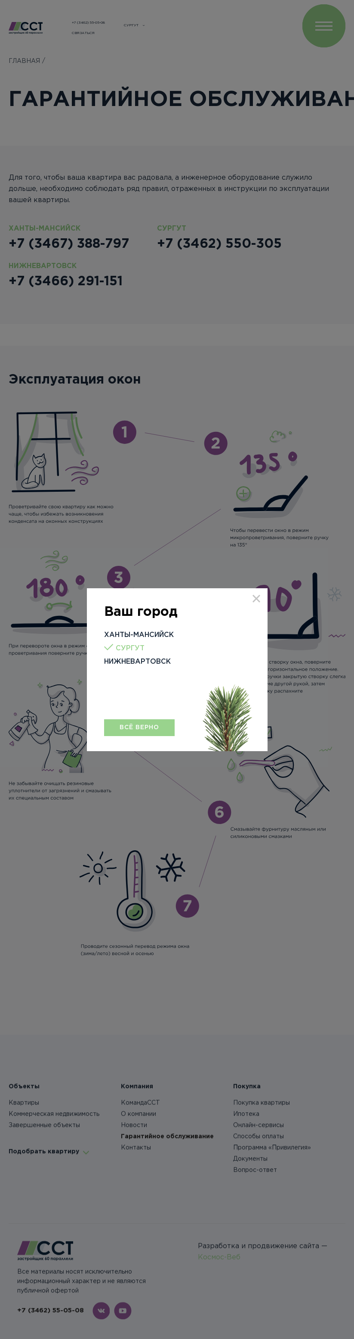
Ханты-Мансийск (139, 635)
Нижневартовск (137, 662)
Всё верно (139, 727)
